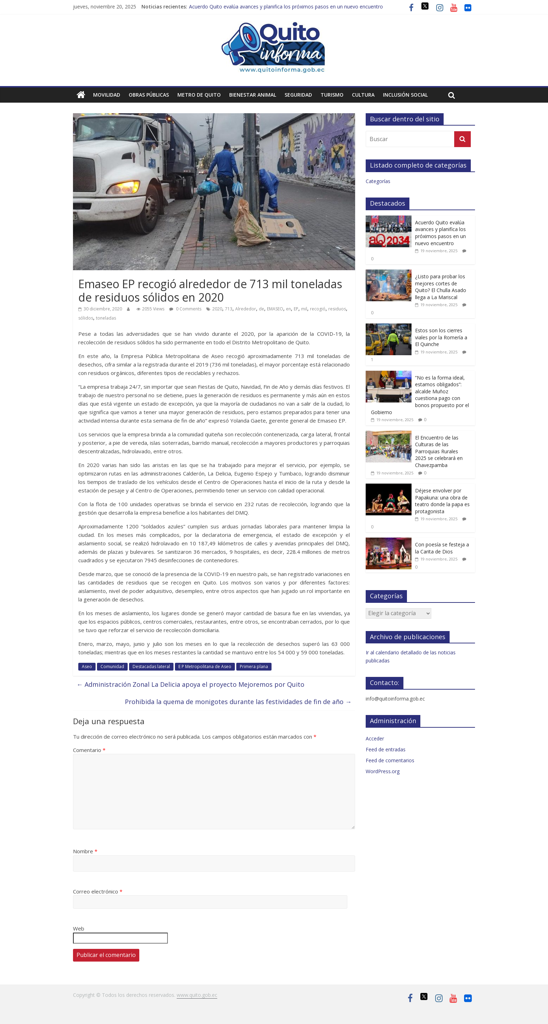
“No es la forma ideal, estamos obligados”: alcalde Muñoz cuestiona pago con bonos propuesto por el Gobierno (420, 395)
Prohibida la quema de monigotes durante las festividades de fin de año (238, 701)
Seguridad (298, 94)
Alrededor (245, 309)
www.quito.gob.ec (197, 995)
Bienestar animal (252, 94)
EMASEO (275, 309)
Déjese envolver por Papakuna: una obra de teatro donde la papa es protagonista (442, 501)
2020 (217, 309)
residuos (337, 309)
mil (304, 309)
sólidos (85, 318)
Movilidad (106, 94)
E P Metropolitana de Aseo (204, 666)
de (261, 309)
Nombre (85, 851)
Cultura (363, 94)
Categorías (378, 181)
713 (228, 309)
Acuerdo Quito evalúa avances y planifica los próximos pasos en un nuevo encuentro (286, 6)
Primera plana (254, 666)
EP (296, 309)
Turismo (332, 94)
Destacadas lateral (151, 666)
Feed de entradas (386, 749)
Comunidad (112, 666)
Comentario (89, 749)
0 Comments (185, 309)
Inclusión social (405, 94)
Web (78, 928)
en (288, 309)
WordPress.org (383, 771)
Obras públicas (149, 94)
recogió (317, 309)
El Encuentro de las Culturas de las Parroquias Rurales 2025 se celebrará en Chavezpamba (439, 451)
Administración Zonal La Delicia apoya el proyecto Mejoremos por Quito (190, 684)
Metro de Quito (199, 94)
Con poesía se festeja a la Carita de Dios (442, 548)
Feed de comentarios (390, 760)
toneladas (106, 318)
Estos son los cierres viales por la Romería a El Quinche (441, 337)
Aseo (87, 666)
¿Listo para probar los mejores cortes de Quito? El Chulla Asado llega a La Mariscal (440, 287)
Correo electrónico (97, 891)
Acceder (375, 738)
